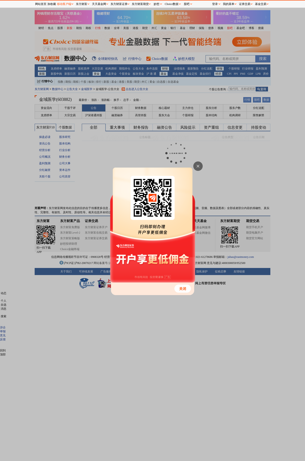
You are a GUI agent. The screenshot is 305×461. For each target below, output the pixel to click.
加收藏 (51, 4)
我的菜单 (228, 4)
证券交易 (244, 4)
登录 (215, 4)
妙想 (156, 4)
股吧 (187, 4)
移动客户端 (64, 4)
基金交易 (260, 4)
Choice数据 (171, 4)
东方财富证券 (119, 4)
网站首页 (40, 4)
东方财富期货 (140, 4)
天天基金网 (99, 4)
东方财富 (81, 4)
